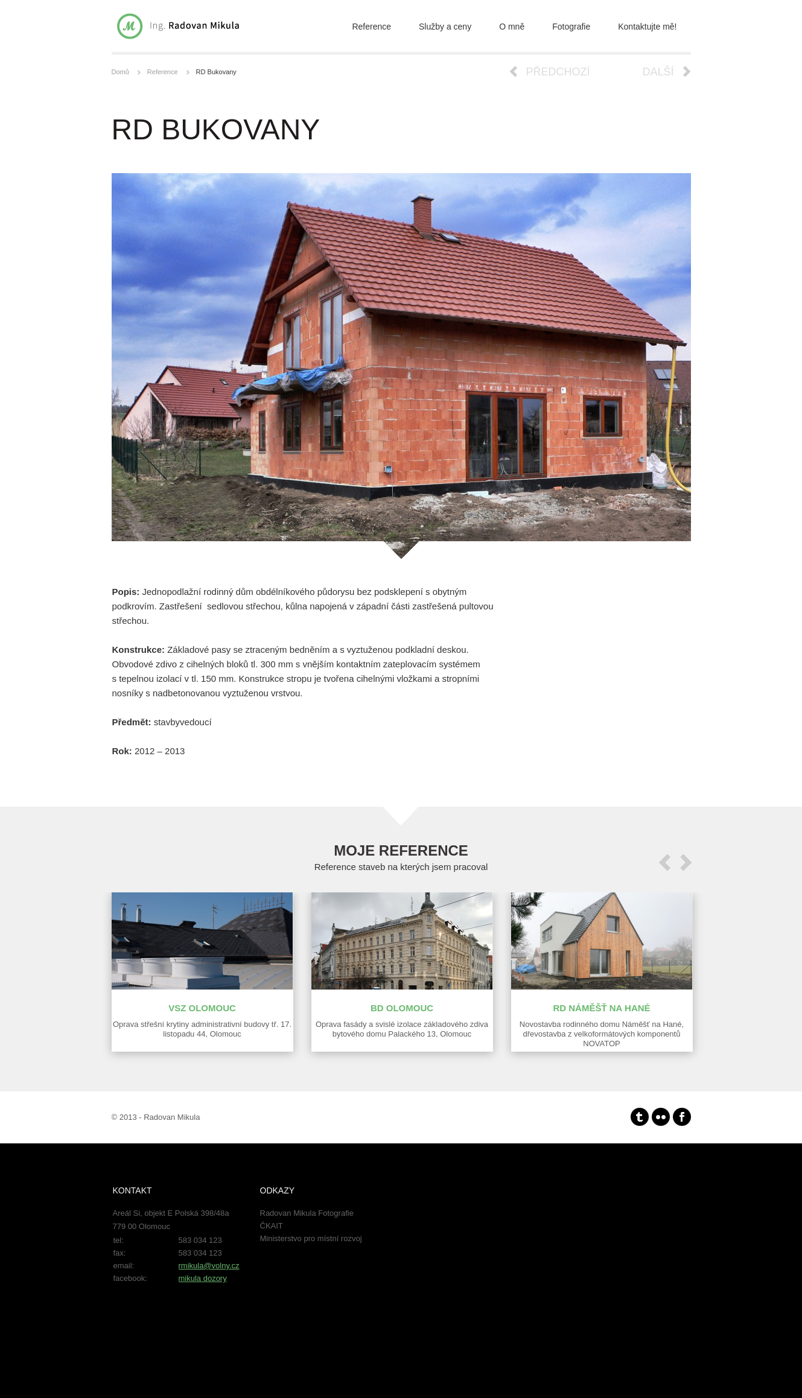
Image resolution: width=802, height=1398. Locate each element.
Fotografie (571, 26)
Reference (371, 26)
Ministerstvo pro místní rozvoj (311, 1238)
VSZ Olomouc (202, 1008)
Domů (120, 71)
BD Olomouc (402, 1008)
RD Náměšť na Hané (601, 1008)
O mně (511, 26)
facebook (682, 1117)
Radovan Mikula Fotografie (307, 1213)
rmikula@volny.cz (209, 1265)
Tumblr (640, 1117)
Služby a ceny (445, 26)
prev (664, 862)
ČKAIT (271, 1225)
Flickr (661, 1117)
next (686, 862)
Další (657, 72)
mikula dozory (203, 1278)
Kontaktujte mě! (647, 26)
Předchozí (558, 72)
